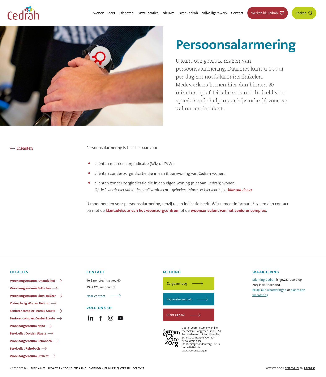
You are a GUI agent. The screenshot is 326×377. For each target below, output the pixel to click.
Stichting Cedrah (263, 280)
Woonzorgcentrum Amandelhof (32, 281)
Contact (237, 12)
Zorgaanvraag (177, 283)
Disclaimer (38, 368)
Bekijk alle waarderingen (269, 290)
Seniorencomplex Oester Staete (32, 318)
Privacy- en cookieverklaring (67, 368)
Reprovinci (292, 368)
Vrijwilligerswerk (214, 12)
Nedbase (309, 368)
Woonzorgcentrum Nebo (27, 326)
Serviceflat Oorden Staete (28, 333)
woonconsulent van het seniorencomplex (228, 210)
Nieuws (168, 12)
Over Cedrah (188, 12)
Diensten (126, 12)
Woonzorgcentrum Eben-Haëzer (33, 296)
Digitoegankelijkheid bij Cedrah (109, 368)
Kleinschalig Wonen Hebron (30, 303)
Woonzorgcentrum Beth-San (30, 288)
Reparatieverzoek (179, 299)
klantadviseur (240, 189)
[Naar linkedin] (90, 317)
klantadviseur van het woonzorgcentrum (143, 210)
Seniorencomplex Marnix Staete (32, 311)
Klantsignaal (176, 315)
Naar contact (95, 296)
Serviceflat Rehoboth (25, 348)
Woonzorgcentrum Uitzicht (29, 356)
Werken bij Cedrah (264, 13)
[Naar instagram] (110, 317)
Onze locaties (148, 12)
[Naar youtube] (120, 317)
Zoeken (301, 13)
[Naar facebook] (100, 317)
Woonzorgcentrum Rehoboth (31, 341)
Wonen (98, 12)
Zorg (111, 12)
